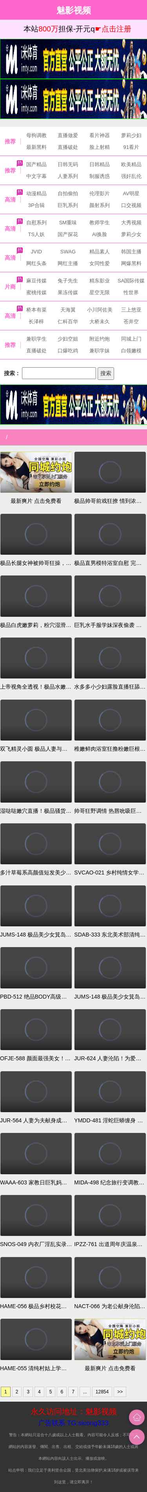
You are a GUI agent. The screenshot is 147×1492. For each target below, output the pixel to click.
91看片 (131, 147)
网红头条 (36, 263)
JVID (36, 252)
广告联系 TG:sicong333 (73, 1423)
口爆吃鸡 (68, 351)
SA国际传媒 (131, 281)
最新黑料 (36, 147)
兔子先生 (68, 281)
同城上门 (131, 339)
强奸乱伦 (131, 176)
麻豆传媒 (36, 281)
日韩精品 (99, 164)
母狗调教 (36, 135)
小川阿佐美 (100, 310)
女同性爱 (99, 263)
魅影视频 (73, 10)
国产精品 (36, 164)
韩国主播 (131, 252)
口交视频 (131, 205)
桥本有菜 (36, 310)
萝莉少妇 (131, 135)
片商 (10, 287)
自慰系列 (36, 222)
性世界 (131, 292)
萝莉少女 (131, 234)
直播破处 (68, 147)
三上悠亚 (131, 310)
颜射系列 (99, 205)
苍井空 (131, 321)
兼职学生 (36, 339)
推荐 (10, 141)
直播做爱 (68, 135)
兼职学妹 (99, 351)
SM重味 (68, 222)
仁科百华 (68, 321)
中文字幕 (36, 176)
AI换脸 (99, 234)
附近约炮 (99, 339)
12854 (102, 1392)
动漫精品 (36, 193)
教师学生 (99, 222)
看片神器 (99, 135)
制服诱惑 (99, 176)
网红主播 (68, 263)
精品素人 (99, 252)
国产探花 (68, 234)
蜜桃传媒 (36, 292)
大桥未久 (99, 321)
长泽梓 (36, 321)
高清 (10, 199)
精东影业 (99, 281)
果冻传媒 (68, 292)
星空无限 (99, 292)
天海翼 (68, 310)
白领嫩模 (131, 351)
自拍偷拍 (68, 193)
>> (120, 1392)
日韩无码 (68, 164)
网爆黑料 (131, 263)
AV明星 (131, 193)
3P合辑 (36, 205)
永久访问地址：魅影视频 (74, 1411)
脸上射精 (99, 147)
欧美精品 (131, 164)
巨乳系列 (68, 205)
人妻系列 (68, 176)
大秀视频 (131, 222)
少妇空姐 (68, 339)
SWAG (68, 252)
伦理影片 (99, 193)
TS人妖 (36, 234)
